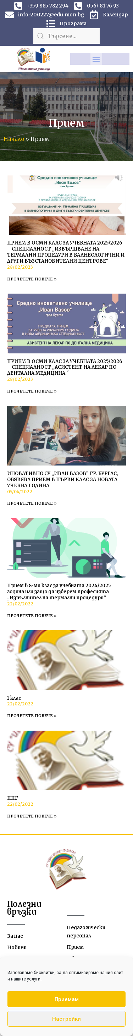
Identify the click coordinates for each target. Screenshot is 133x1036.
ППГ (12, 798)
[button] (96, 59)
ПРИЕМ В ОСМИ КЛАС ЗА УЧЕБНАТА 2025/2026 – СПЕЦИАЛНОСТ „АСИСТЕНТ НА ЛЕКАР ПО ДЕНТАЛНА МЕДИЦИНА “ (64, 367)
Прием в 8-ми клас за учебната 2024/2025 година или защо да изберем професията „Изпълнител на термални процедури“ (59, 592)
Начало (14, 139)
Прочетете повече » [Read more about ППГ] (32, 816)
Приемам (67, 999)
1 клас (14, 698)
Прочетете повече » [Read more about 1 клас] (32, 715)
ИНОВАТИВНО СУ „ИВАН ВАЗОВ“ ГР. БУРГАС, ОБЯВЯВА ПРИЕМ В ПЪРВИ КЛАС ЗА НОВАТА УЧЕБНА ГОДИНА (62, 479)
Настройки (66, 1019)
